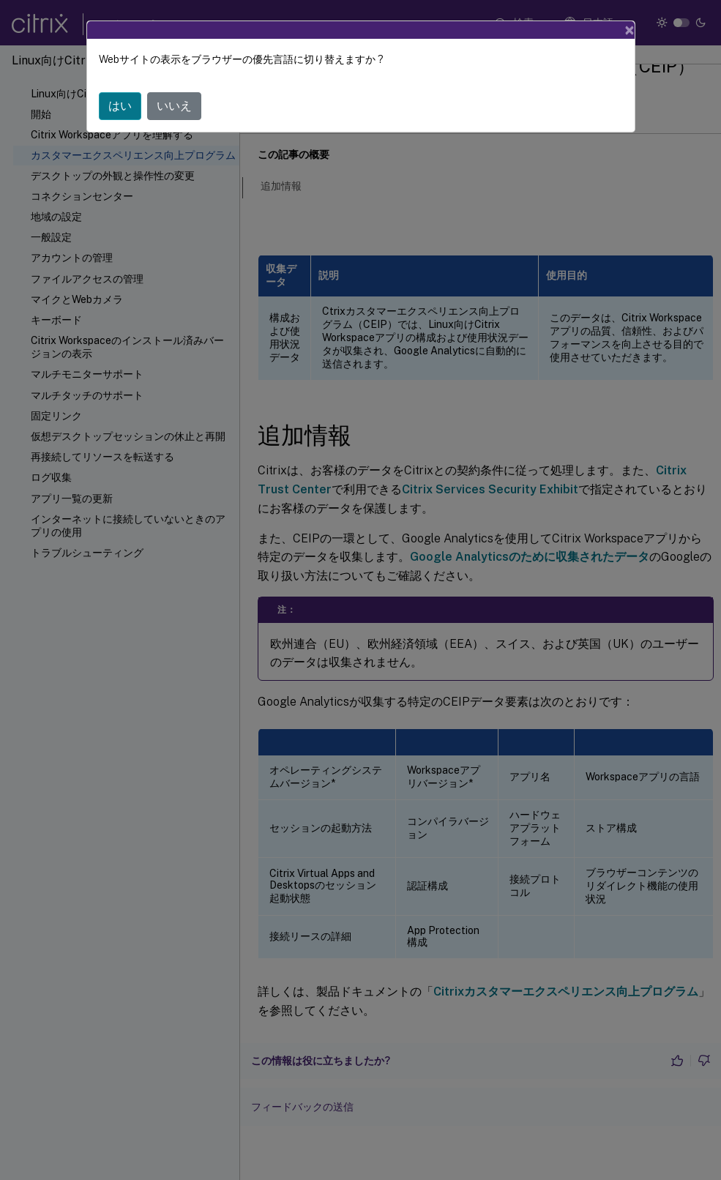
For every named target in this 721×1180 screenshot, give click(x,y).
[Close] (629, 30)
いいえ (174, 106)
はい (120, 106)
